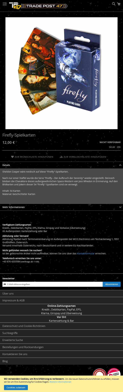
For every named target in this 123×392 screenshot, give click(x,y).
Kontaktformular (86, 253)
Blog (5, 361)
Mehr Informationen (13, 207)
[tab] (61, 165)
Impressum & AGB (13, 300)
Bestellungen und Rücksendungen (23, 347)
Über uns (8, 293)
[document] (62, 383)
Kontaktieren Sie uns (14, 354)
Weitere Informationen (60, 381)
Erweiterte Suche (12, 340)
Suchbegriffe (10, 333)
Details (6, 165)
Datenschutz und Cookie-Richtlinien (23, 326)
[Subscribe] (112, 284)
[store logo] (38, 5)
